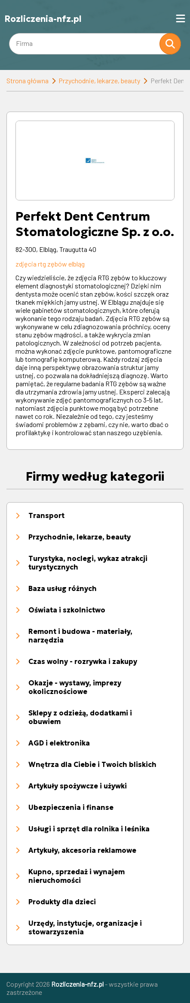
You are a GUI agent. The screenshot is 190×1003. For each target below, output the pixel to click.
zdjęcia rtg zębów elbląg (50, 264)
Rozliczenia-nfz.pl (43, 18)
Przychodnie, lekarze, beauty (99, 80)
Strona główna (27, 80)
